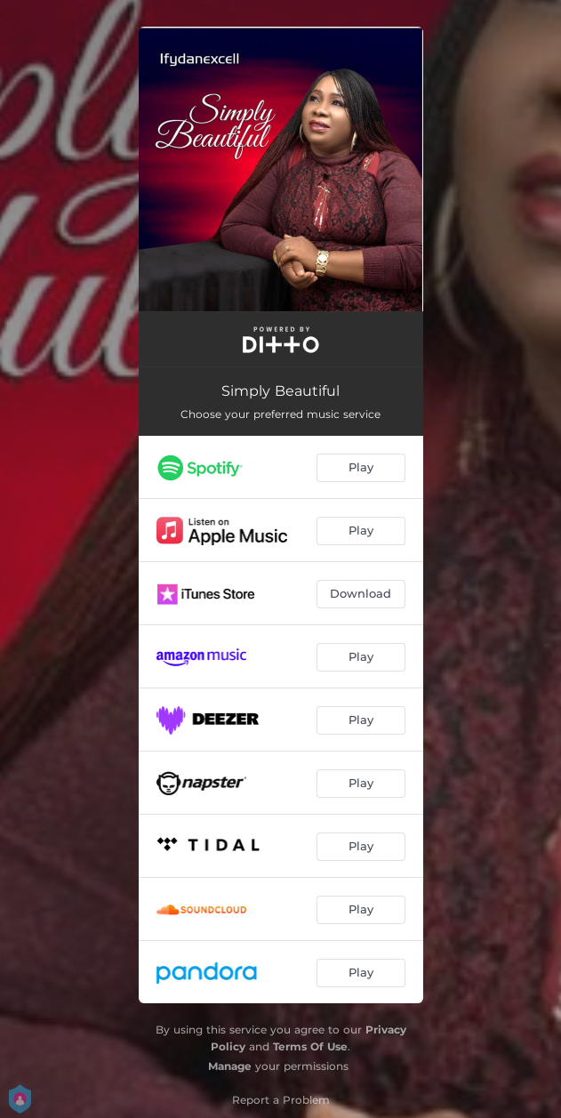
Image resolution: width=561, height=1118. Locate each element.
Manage (230, 1066)
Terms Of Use (310, 1046)
